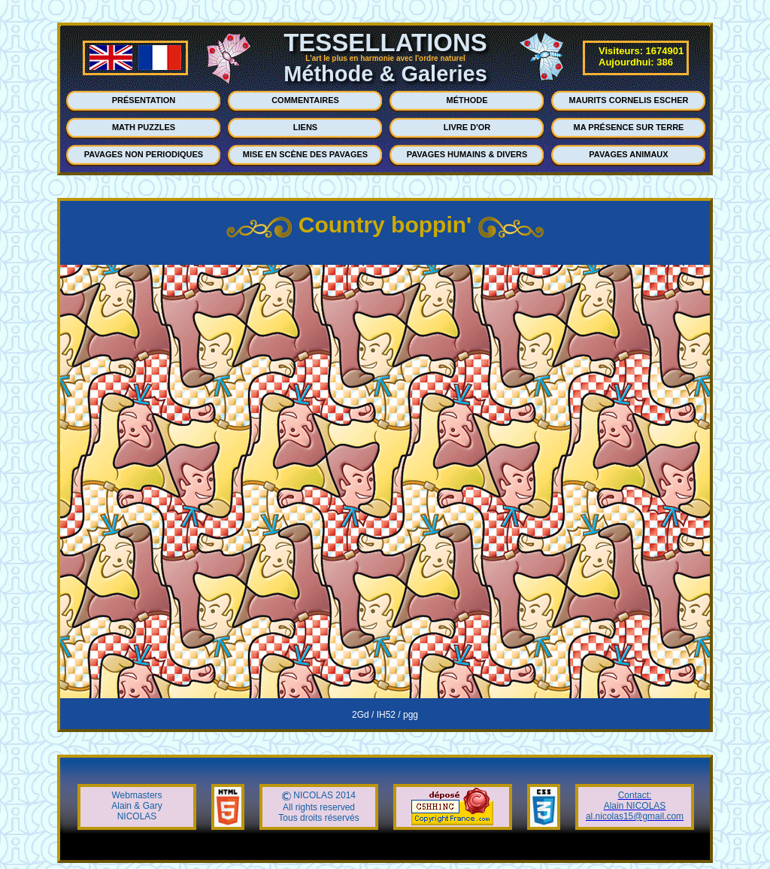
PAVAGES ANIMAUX (628, 154)
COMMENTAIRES (305, 100)
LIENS (305, 127)
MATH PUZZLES (143, 127)
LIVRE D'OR (467, 127)
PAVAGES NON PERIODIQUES (143, 154)
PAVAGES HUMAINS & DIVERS (467, 154)
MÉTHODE (467, 100)
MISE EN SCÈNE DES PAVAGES (305, 154)
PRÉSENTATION (144, 100)
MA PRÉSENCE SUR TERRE (629, 127)
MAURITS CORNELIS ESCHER (629, 100)
